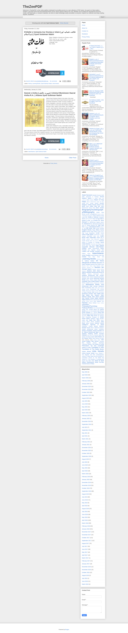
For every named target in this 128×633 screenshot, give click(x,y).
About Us (84, 28)
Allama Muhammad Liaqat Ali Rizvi (95, 201)
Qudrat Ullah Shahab (98, 311)
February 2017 (86, 561)
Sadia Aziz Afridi (94, 320)
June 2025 (85, 404)
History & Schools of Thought (90, 242)
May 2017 (84, 552)
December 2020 (86, 447)
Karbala (84, 256)
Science (97, 323)
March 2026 (85, 378)
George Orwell (100, 233)
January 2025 (86, 418)
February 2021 (86, 441)
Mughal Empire (85, 289)
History (30, 83)
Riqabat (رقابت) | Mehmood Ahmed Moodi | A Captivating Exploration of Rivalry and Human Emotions (96, 62)
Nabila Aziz (89, 295)
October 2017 (86, 537)
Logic (102, 259)
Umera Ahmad (86, 351)
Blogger (67, 629)
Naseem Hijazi (99, 295)
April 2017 (85, 555)
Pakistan (85, 303)
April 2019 (85, 505)
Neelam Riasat (89, 298)
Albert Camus (90, 200)
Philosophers (85, 304)
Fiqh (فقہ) (85, 233)
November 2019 (86, 485)
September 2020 (86, 456)
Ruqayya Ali (95, 317)
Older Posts (72, 157)
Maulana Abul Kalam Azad (97, 264)
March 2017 (85, 558)
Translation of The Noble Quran (93, 349)
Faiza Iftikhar (96, 230)
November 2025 (86, 389)
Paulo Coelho (100, 302)
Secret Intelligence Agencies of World (93, 323)
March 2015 (85, 584)
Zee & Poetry (90, 363)
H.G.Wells (89, 236)
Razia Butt (101, 312)
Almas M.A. (85, 203)
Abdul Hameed (87, 195)
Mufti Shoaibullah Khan (88, 287)
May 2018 (84, 517)
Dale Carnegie (96, 218)
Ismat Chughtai (86, 255)
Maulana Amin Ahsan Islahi (89, 265)
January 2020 (86, 479)
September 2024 (86, 424)
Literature (99, 259)
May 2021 (84, 433)
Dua (83, 226)
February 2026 (86, 380)
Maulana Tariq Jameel (87, 278)
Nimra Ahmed (93, 299)
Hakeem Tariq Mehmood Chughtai (95, 239)
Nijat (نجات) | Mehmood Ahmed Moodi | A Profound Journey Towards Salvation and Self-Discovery (95, 146)
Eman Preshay (100, 228)
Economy (87, 226)
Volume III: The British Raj (96, 357)
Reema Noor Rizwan (98, 314)
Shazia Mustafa (97, 330)
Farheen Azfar (89, 231)
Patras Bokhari (93, 303)
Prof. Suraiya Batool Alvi (92, 309)
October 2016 (86, 572)
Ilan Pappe (98, 244)
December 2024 (86, 421)
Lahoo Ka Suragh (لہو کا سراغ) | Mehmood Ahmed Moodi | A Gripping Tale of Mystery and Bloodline (96, 177)
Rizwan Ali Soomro (99, 315)
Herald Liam (89, 240)
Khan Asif (100, 256)
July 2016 (84, 578)
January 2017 (86, 564)
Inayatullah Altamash (88, 247)
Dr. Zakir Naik (100, 225)
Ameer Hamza (94, 203)
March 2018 (85, 523)
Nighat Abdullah (99, 298)
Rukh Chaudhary (86, 317)
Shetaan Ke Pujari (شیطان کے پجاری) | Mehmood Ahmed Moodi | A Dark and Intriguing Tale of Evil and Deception (96, 131)
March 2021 (85, 439)
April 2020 (85, 471)
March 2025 (85, 412)
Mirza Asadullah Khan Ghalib (93, 280)
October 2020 (86, 453)
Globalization (97, 234)
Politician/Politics (87, 308)
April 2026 (85, 375)
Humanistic (93, 244)
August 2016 (85, 575)
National (84, 296)
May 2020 (84, 468)
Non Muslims (100, 299)
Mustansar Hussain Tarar (89, 293)
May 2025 (84, 407)
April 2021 (85, 436)
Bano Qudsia (100, 207)
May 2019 (84, 502)
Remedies (84, 315)
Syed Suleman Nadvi (46, 83)
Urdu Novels (55, 83)
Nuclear (83, 301)
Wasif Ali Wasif (99, 360)
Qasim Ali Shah (89, 311)
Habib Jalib (96, 236)
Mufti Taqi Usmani (99, 287)
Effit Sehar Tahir (91, 228)
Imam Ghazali (100, 245)
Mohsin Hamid (86, 283)
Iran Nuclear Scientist (93, 251)
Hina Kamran (96, 240)
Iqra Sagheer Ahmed (94, 250)
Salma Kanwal (90, 323)
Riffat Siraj (90, 315)
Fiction (102, 231)
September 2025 (86, 395)
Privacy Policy (86, 37)
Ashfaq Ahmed (92, 204)
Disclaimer (85, 34)
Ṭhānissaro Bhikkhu (87, 344)
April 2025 (85, 410)
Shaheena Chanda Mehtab (90, 326)
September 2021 (86, 430)
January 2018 (86, 529)
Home (46, 157)
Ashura (99, 204)
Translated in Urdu (97, 347)
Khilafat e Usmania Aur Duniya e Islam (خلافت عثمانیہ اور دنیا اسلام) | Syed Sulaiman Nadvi (50, 33)
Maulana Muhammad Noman (96, 273)
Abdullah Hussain (96, 195)
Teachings (101, 342)
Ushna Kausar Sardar (88, 353)
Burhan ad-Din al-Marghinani (89, 214)
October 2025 (86, 392)
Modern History (99, 281)
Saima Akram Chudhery (93, 321)
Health (83, 240)
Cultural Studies (88, 218)
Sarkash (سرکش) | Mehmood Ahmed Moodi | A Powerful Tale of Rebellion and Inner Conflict (96, 116)
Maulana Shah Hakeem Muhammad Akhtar (93, 277)
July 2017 (84, 546)
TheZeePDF (32, 7)
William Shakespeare (88, 362)
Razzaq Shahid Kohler (87, 314)
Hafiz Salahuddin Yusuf (93, 237)
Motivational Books (92, 284)
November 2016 (86, 569)
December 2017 (86, 532)
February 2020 (86, 476)
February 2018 (86, 526)
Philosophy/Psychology (89, 306)
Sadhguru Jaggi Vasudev (97, 318)
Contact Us (85, 31)
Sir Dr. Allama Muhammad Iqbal (93, 331)
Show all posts (64, 23)
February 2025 (86, 415)
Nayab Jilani (91, 296)
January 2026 (86, 383)
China (94, 215)
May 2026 (84, 372)
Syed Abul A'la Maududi (92, 335)
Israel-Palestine (95, 255)
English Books (87, 230)
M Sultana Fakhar (88, 261)
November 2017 (86, 534)
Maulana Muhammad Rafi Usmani (93, 275)
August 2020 (85, 459)
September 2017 (86, 540)
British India (100, 212)
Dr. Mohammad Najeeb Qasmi (96, 222)
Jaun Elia (101, 255)
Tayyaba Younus (91, 342)
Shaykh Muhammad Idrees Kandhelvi (93, 329)
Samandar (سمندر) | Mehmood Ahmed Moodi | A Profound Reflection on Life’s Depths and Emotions (96, 77)
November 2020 (86, 450)
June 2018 (85, 514)
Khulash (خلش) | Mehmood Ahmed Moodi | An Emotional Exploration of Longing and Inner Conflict (96, 163)
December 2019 (86, 482)
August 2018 (85, 508)
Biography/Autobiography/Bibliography (92, 211)
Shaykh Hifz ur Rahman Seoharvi (95, 327)
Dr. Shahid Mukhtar (90, 225)
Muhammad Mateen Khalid (92, 290)
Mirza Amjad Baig (95, 280)
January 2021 (86, 444)
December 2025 (86, 386)
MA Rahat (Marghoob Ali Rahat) (93, 261)
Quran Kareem (86, 312)
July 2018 (84, 511)
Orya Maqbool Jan (99, 301)
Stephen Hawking (87, 333)
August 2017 (85, 543)
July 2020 (84, 462)
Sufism (96, 333)
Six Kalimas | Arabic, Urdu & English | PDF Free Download (96, 101)
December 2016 (86, 566)
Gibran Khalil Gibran (87, 234)
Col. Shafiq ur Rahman (91, 217)
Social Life (101, 332)
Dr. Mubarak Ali (86, 223)
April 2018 (85, 520)
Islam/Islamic (31, 151)
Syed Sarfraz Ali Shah (98, 338)
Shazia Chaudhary (87, 330)
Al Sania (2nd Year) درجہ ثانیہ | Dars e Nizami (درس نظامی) (96, 47)
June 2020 (85, 465)
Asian (87, 206)
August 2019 (85, 494)
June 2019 (85, 500)
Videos (96, 353)
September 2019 (86, 491)
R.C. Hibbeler (94, 312)
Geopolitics (92, 233)
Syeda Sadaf (97, 339)
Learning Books (36, 83)
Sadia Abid (85, 320)
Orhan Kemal (89, 301)
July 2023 (84, 427)
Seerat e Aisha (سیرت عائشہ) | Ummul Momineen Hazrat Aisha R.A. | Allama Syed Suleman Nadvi (49, 94)
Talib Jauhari (95, 341)
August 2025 (85, 398)
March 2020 (85, 473)
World (96, 362)
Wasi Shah (91, 360)
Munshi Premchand (99, 292)
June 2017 (85, 549)
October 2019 (86, 488)
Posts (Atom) (53, 163)
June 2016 (85, 581)
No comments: (54, 81)
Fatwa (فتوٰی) (97, 231)
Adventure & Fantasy (92, 196)
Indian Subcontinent (93, 248)
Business (90, 215)
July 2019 (84, 497)
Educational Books (94, 226)
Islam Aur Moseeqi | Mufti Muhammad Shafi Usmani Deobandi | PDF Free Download (96, 93)
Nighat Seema (86, 299)
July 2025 (84, 401)
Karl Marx (91, 256)
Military (87, 279)
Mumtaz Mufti (90, 292)
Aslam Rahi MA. (95, 206)
